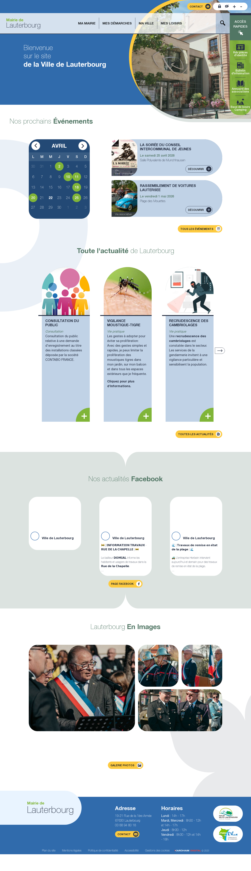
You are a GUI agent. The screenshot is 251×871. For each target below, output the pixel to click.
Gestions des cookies (157, 850)
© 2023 (192, 850)
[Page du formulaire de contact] (199, 6)
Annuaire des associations (240, 86)
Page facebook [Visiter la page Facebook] (126, 583)
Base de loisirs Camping (240, 105)
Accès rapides (240, 24)
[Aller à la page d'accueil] (22, 23)
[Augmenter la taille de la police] (234, 6)
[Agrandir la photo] (82, 688)
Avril (59, 146)
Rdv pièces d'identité (240, 50)
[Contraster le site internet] (226, 6)
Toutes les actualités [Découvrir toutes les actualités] (199, 434)
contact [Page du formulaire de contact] (127, 834)
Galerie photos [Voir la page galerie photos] (126, 765)
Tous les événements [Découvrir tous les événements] (200, 228)
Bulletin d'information (240, 68)
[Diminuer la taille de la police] (241, 6)
